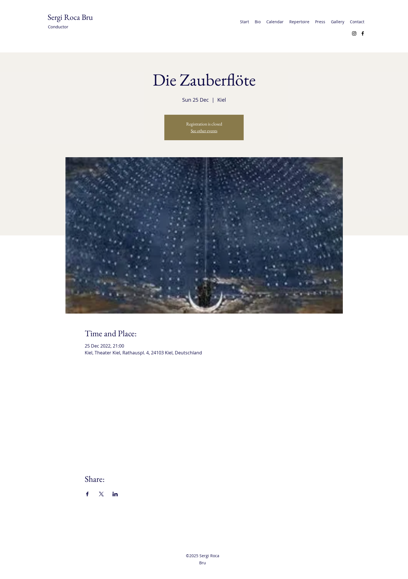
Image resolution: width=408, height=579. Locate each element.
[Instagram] (354, 33)
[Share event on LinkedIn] (115, 494)
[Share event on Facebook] (87, 494)
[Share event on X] (101, 494)
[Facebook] (363, 33)
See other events (204, 131)
